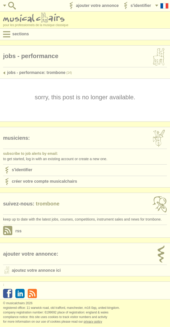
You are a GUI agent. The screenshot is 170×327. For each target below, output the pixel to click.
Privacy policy (93, 321)
